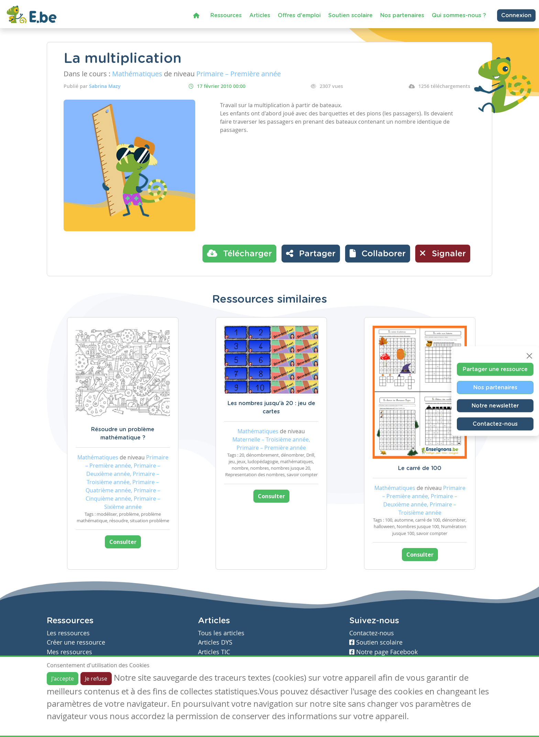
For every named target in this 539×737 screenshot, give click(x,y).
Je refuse (96, 678)
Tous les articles (221, 633)
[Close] (529, 355)
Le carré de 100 (419, 468)
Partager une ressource (495, 369)
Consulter (122, 542)
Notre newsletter (495, 405)
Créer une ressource (76, 642)
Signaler (443, 253)
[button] (377, 254)
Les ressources (68, 633)
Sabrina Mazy (105, 86)
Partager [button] (311, 253)
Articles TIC (214, 652)
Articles (259, 15)
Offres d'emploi (299, 15)
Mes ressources (69, 652)
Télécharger (239, 253)
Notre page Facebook (383, 652)
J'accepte (62, 678)
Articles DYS (215, 642)
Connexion (516, 15)
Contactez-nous (495, 423)
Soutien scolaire (350, 15)
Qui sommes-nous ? (459, 15)
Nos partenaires (402, 15)
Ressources (226, 15)
